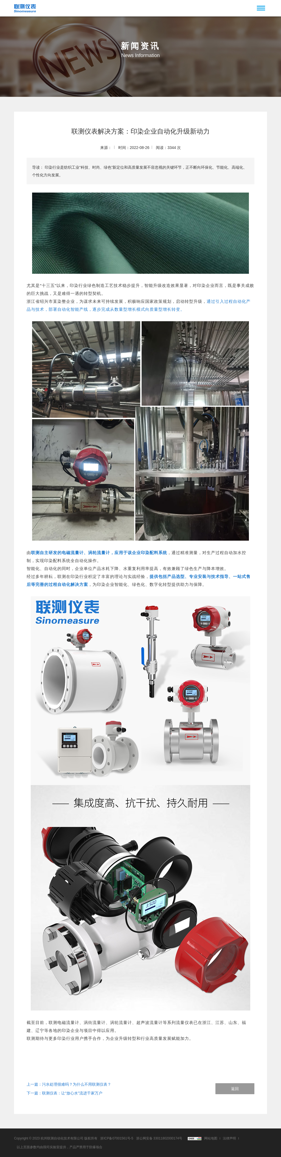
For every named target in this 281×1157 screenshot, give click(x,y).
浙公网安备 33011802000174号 (159, 1138)
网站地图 (210, 1138)
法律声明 (229, 1138)
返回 (235, 1089)
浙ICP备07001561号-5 (116, 1138)
